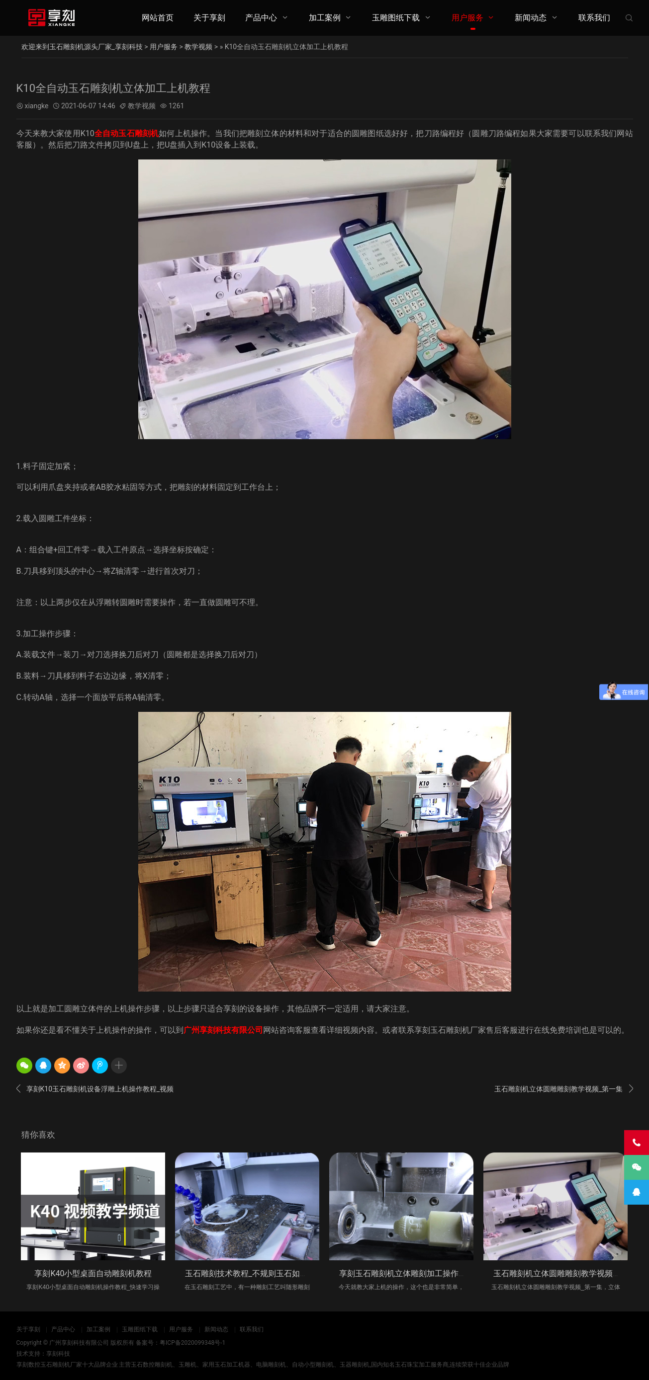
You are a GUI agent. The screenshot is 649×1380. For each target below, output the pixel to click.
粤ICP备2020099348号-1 (192, 1342)
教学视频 (198, 47)
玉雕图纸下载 (396, 17)
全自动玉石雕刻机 (126, 133)
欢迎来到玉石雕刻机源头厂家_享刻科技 (82, 47)
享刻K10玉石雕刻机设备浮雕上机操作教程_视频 (95, 1089)
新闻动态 (531, 17)
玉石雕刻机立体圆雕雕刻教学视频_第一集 (563, 1089)
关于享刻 (209, 17)
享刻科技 (58, 1353)
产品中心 (261, 17)
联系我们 (594, 17)
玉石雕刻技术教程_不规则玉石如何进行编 (258, 1273)
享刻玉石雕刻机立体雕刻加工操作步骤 (406, 1273)
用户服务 (467, 17)
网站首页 (158, 17)
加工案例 (325, 17)
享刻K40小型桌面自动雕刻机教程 (93, 1273)
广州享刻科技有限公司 (223, 1030)
